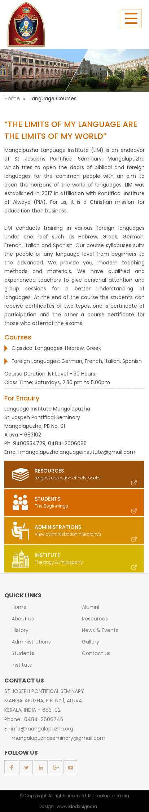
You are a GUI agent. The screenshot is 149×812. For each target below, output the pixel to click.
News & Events (100, 630)
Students (23, 653)
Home (12, 98)
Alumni (90, 607)
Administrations (31, 641)
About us (23, 618)
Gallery (90, 641)
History (20, 630)
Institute (22, 664)
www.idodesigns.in (77, 806)
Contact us (96, 653)
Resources (95, 618)
